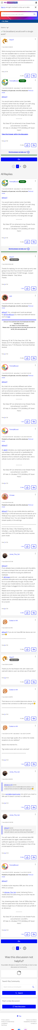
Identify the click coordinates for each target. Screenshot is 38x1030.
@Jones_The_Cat (10, 892)
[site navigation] (2, 2)
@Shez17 (4, 97)
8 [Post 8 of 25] (4, 608)
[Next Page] (24, 166)
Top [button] (20, 1016)
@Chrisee (7, 577)
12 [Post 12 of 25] (4, 760)
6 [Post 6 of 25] (4, 483)
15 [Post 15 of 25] (4, 930)
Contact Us (34, 1023)
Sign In (36, 3)
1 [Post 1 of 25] (4, 71)
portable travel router (13, 794)
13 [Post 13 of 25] (4, 803)
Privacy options (5, 1020)
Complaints (4, 1023)
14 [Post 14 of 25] (5, 853)
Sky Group (4, 1025)
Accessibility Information (30, 1021)
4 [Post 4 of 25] (4, 354)
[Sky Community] (11, 2)
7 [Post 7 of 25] (4, 542)
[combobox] (17, 14)
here (8, 317)
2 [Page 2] (20, 166)
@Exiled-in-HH (8, 785)
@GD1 (5, 450)
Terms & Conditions (31, 1020)
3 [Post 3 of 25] (4, 284)
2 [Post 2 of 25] (4, 141)
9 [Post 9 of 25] (4, 645)
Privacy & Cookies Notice (7, 1021)
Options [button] (3, 27)
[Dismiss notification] (35, 7)
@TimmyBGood (9, 314)
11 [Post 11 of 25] (4, 714)
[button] (35, 39)
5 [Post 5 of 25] (4, 417)
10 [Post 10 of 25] (5, 677)
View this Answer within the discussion (15, 134)
